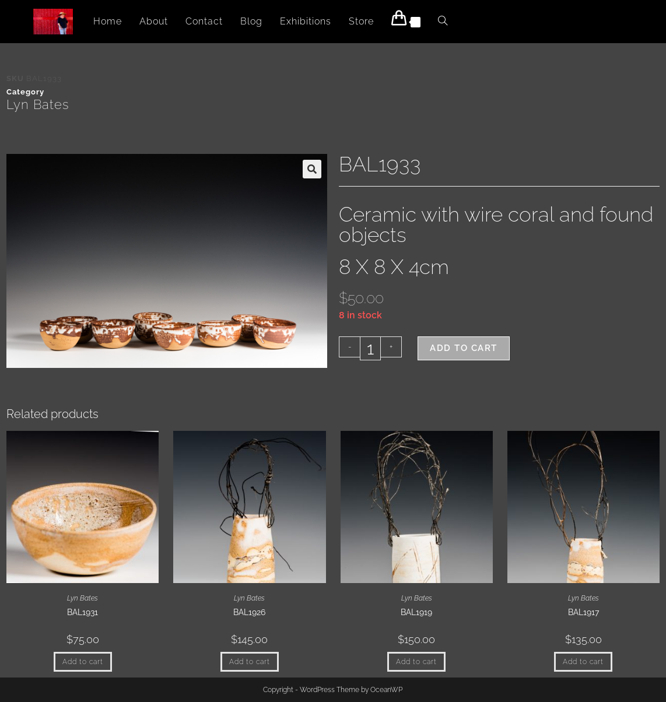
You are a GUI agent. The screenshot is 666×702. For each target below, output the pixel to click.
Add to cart (463, 348)
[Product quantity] (370, 348)
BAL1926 (249, 612)
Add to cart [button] (82, 662)
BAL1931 (82, 612)
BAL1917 (583, 612)
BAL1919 (416, 612)
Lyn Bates (37, 104)
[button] (312, 169)
